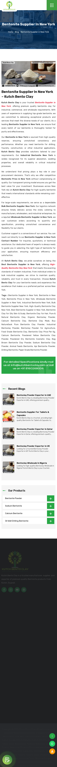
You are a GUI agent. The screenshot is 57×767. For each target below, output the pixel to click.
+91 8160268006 (32, 368)
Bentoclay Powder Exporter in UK (33, 446)
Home (10, 32)
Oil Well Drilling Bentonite (29, 521)
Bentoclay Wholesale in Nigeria (32, 463)
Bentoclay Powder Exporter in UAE (34, 395)
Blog (17, 32)
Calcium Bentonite (29, 513)
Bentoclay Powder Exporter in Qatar (35, 429)
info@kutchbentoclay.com (28, 365)
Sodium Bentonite (29, 506)
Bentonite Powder (29, 498)
